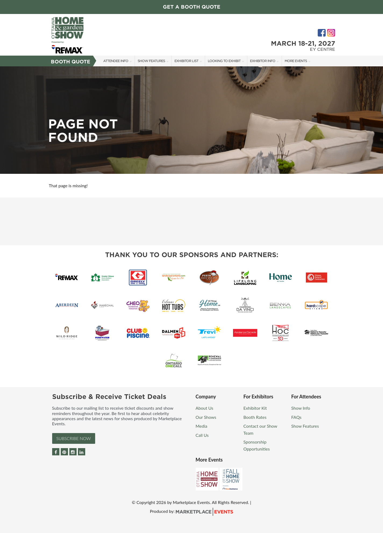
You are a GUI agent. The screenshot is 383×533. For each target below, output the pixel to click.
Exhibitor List (186, 61)
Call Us (202, 435)
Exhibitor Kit (255, 407)
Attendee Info (115, 61)
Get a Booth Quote (191, 7)
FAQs (296, 417)
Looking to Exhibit (224, 61)
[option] (191, 120)
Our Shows (206, 417)
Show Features (151, 61)
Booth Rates (255, 417)
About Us (204, 407)
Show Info (300, 407)
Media (201, 425)
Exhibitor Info (262, 61)
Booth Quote (70, 61)
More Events (296, 61)
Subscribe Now (73, 438)
